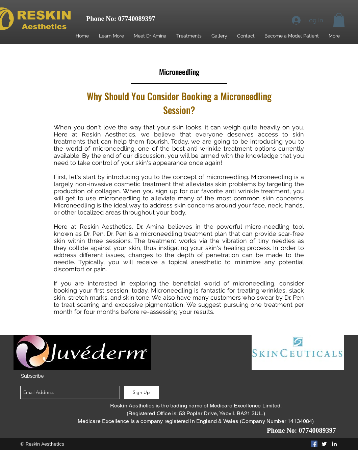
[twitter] (324, 444)
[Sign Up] (141, 392)
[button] (339, 20)
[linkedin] (334, 444)
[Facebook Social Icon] (314, 444)
